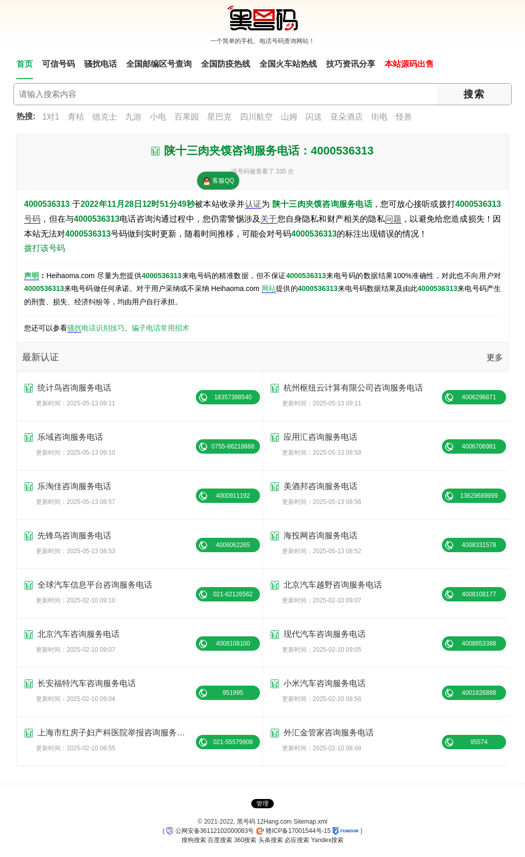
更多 (495, 357)
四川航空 (256, 116)
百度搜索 (220, 840)
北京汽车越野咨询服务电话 (333, 584)
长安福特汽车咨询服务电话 (86, 683)
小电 (158, 116)
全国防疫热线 (225, 64)
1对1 (50, 116)
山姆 (289, 116)
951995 (233, 692)
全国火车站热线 (288, 64)
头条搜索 (270, 840)
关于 (268, 219)
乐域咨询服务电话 (70, 437)
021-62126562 (233, 594)
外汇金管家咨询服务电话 (329, 732)
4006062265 (233, 545)
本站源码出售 (409, 64)
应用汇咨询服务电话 (320, 437)
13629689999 (478, 495)
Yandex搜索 (327, 840)
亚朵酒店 (346, 116)
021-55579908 (233, 742)
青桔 (76, 116)
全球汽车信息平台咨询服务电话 (94, 584)
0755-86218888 (232, 446)
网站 (268, 288)
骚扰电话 (100, 64)
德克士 (104, 116)
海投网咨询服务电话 (320, 535)
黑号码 (246, 821)
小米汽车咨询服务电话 (325, 683)
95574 (479, 742)
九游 (133, 116)
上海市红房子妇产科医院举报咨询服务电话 (115, 732)
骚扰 (74, 328)
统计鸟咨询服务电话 (74, 387)
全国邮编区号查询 (159, 64)
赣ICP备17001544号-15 (293, 830)
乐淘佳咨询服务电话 (74, 486)
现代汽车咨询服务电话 (325, 634)
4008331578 (479, 545)
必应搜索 (297, 840)
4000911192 (233, 495)
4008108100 (233, 643)
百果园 (186, 116)
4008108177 (479, 594)
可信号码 (58, 64)
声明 (31, 275)
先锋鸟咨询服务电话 (74, 535)
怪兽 (404, 116)
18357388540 (233, 397)
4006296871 (479, 397)
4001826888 (479, 692)
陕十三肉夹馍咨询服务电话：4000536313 (268, 150)
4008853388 (479, 643)
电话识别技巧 (103, 328)
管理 (262, 803)
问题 (393, 219)
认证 (253, 204)
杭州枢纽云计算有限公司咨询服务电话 (353, 387)
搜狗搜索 (193, 840)
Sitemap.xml (310, 821)
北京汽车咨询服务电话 (78, 634)
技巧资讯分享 (350, 64)
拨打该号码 (44, 248)
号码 (32, 219)
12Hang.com (274, 821)
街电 (379, 116)
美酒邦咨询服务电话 (320, 486)
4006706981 (479, 446)
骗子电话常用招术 (160, 328)
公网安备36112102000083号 (210, 830)
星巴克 (219, 116)
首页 (24, 64)
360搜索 (245, 840)
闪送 (314, 116)
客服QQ (218, 181)
